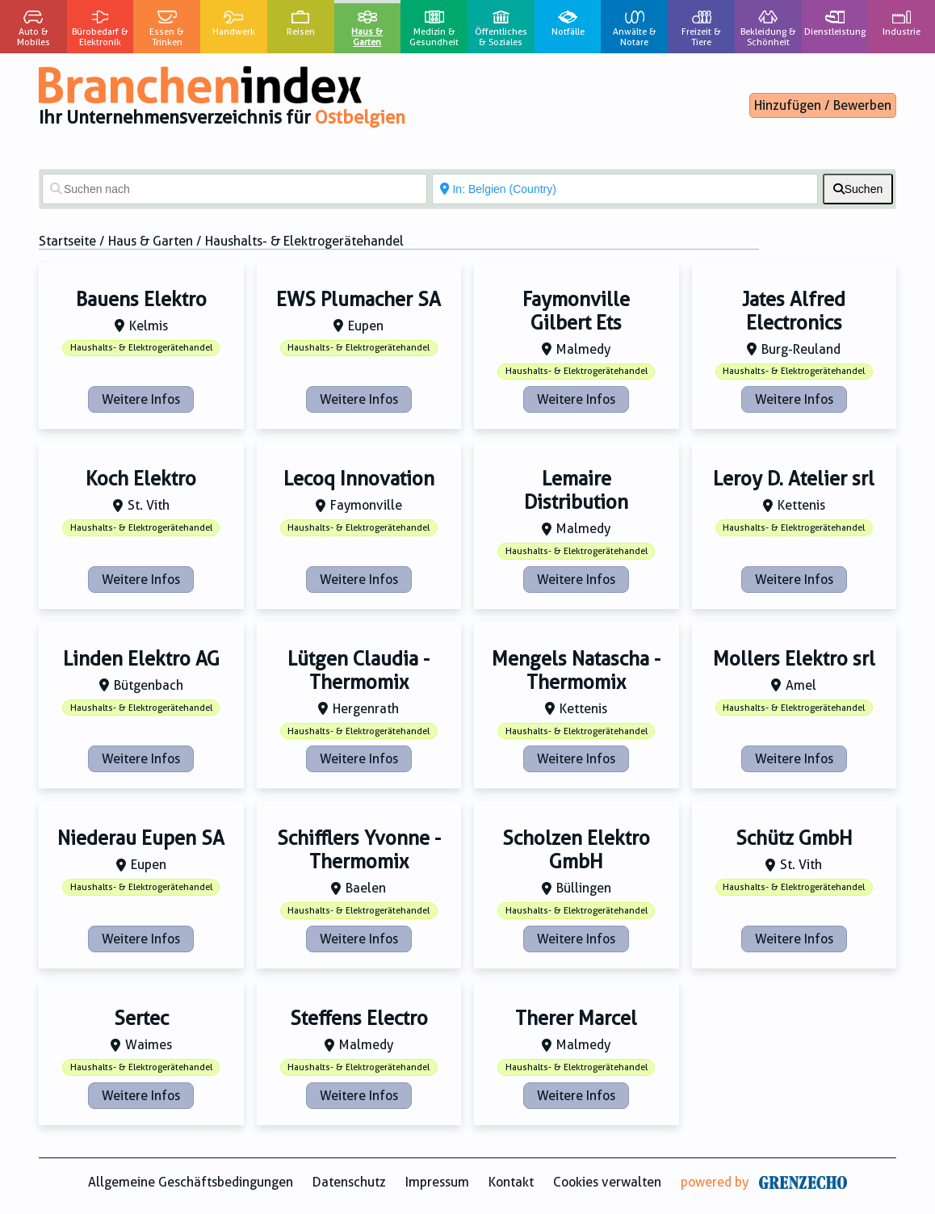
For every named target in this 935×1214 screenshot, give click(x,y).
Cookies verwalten (607, 1182)
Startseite (67, 241)
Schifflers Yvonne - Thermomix (359, 850)
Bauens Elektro (141, 299)
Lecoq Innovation (358, 479)
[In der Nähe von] (624, 189)
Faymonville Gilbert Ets (576, 311)
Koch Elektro (141, 479)
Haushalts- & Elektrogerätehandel (141, 347)
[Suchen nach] (234, 189)
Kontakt (511, 1182)
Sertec (141, 1018)
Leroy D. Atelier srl (793, 479)
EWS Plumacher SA (358, 299)
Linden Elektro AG (141, 659)
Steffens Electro (359, 1018)
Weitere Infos (141, 399)
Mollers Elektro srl (794, 659)
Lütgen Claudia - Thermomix (358, 671)
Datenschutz (349, 1182)
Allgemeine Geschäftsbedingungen (190, 1182)
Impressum (437, 1182)
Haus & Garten (150, 241)
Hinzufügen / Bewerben (822, 105)
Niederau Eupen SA (140, 838)
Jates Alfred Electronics (793, 311)
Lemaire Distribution (576, 491)
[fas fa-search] (858, 189)
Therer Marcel (576, 1018)
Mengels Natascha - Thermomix (576, 671)
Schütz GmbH (794, 838)
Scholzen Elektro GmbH (576, 850)
